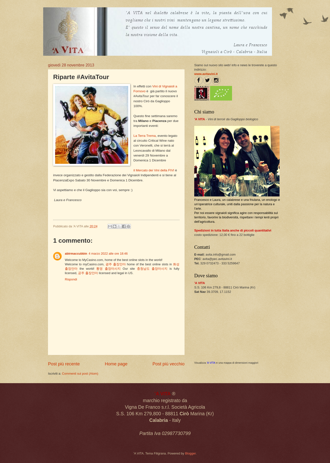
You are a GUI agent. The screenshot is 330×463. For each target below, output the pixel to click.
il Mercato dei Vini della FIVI (154, 170)
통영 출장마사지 (108, 268)
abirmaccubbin (76, 253)
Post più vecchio (168, 363)
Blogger (190, 453)
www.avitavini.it (206, 74)
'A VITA (211, 362)
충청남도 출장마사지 (152, 268)
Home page (116, 363)
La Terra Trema (145, 136)
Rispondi (71, 279)
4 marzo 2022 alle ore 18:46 (108, 253)
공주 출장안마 (88, 273)
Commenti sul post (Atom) (80, 373)
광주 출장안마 (116, 264)
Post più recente (64, 363)
